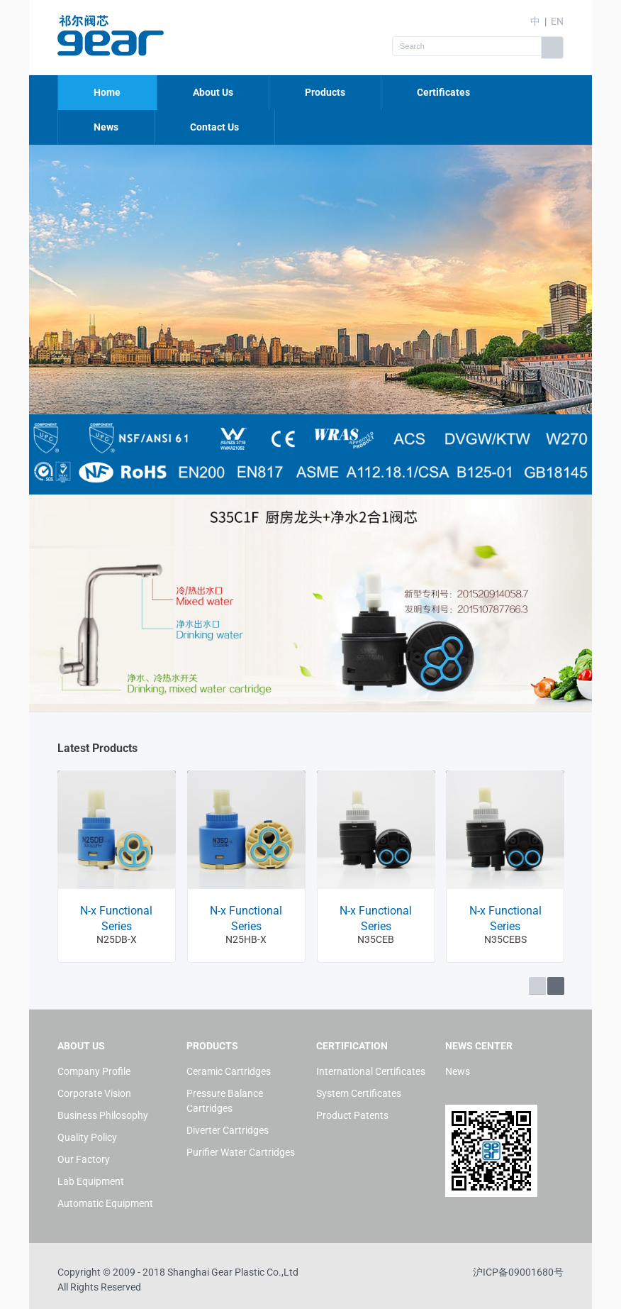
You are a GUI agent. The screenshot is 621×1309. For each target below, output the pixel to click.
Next (555, 986)
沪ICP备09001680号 (518, 1272)
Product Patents (352, 1115)
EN (557, 21)
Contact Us (214, 127)
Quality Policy (87, 1137)
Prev (537, 986)
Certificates (443, 92)
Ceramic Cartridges (228, 1071)
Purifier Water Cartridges (240, 1152)
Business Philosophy (102, 1115)
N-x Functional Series (116, 918)
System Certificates (358, 1093)
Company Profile (93, 1071)
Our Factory (83, 1159)
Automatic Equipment (105, 1203)
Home (107, 92)
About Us (213, 92)
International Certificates (370, 1071)
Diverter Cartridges (227, 1130)
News (106, 127)
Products (325, 92)
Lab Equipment (90, 1181)
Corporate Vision (94, 1093)
